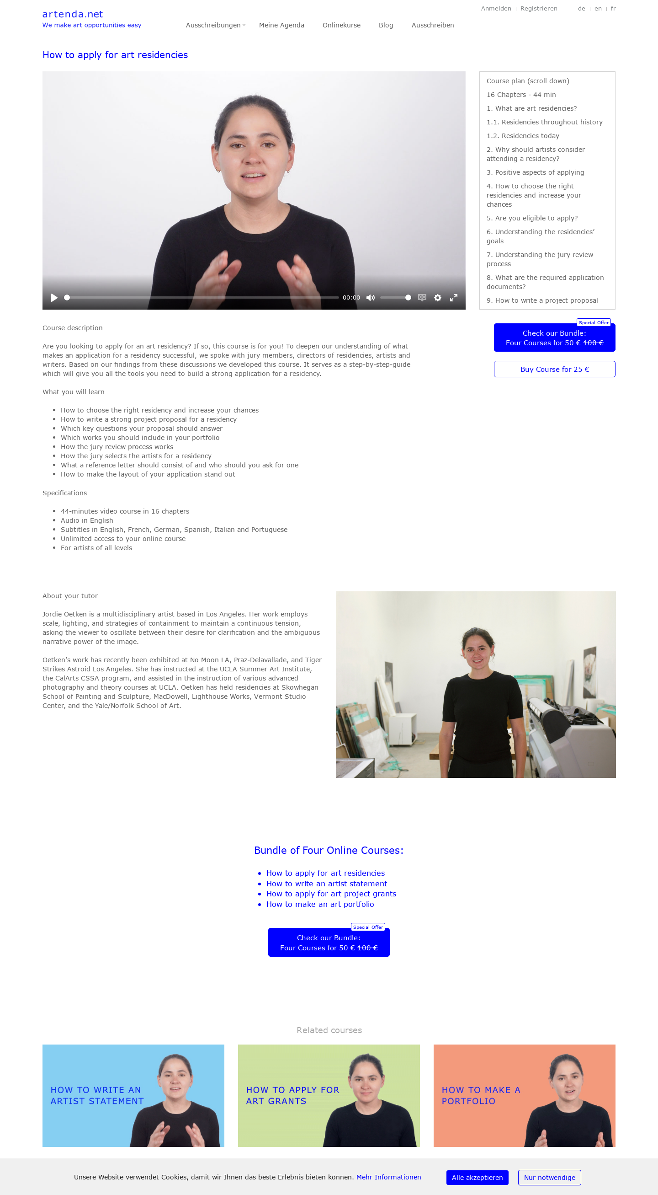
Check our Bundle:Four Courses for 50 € (555, 338)
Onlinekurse (342, 25)
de (581, 8)
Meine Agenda (281, 25)
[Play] (54, 297)
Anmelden (496, 8)
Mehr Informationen (388, 1177)
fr (613, 8)
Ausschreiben (433, 25)
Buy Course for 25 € (554, 369)
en (598, 8)
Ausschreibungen (213, 25)
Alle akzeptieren (477, 1177)
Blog (386, 25)
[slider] (202, 297)
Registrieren (538, 8)
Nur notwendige (549, 1177)
